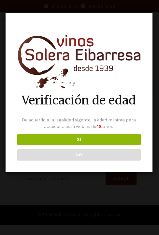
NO (78, 155)
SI (78, 140)
